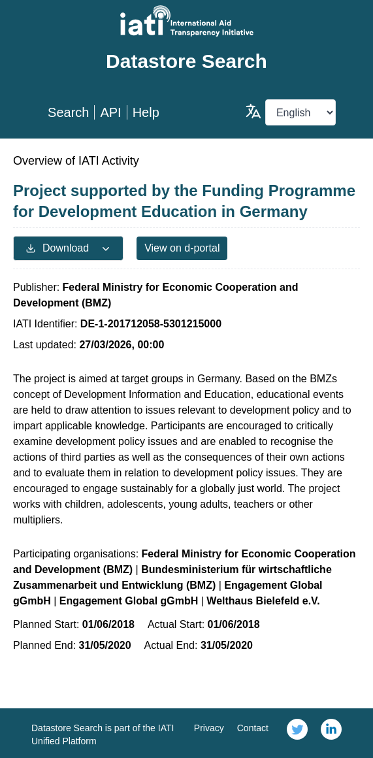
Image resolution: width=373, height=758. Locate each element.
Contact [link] (252, 728)
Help (146, 112)
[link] (297, 733)
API (110, 112)
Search (68, 112)
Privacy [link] (209, 728)
